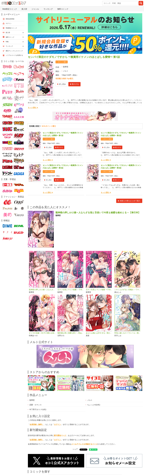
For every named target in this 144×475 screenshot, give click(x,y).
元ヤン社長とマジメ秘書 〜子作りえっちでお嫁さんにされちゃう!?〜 (99, 290)
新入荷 (24, 9)
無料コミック (62, 9)
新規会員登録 (10, 19)
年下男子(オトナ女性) (37, 409)
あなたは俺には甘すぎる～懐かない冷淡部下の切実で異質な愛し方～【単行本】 (99, 333)
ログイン (57, 424)
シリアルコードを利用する (14, 55)
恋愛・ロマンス (35, 405)
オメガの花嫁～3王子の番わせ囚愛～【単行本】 (42, 333)
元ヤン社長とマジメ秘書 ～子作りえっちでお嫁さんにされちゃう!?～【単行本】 (70, 290)
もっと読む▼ (33, 108)
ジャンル (35, 9)
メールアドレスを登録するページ (84, 444)
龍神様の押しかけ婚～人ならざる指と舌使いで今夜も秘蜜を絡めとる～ (42, 290)
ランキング (48, 9)
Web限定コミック (9, 9)
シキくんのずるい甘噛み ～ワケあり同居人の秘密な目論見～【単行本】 (127, 290)
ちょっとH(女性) (93, 405)
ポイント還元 (62, 62)
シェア (75, 449)
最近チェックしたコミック (14, 51)
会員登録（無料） (37, 424)
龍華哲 (65, 67)
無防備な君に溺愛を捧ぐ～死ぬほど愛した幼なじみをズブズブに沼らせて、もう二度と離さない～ (70, 333)
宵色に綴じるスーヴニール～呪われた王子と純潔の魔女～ (127, 333)
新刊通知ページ (60, 435)
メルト (65, 71)
